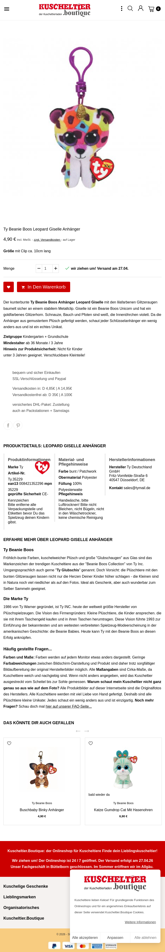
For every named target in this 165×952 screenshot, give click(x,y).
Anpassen (115, 938)
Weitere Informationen (140, 922)
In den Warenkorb (44, 286)
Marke (13, 467)
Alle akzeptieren (85, 938)
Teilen (8, 425)
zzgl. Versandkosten (47, 239)
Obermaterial (70, 477)
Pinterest (18, 425)
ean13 (13, 484)
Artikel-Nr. (16, 473)
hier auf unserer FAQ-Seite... (69, 706)
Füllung (65, 484)
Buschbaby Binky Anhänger (42, 810)
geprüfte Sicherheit (24, 494)
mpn (48, 484)
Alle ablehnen (145, 938)
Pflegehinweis (71, 494)
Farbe (64, 471)
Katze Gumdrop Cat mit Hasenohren (123, 810)
